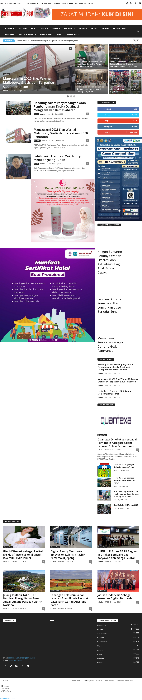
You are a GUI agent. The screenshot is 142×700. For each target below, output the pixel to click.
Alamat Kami (67, 3)
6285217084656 (15, 661)
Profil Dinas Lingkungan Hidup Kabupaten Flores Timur (124, 480)
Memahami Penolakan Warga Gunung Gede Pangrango (110, 344)
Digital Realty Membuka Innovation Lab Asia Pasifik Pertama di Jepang (67, 555)
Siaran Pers (46, 34)
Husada (83, 28)
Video (59, 34)
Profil (94, 28)
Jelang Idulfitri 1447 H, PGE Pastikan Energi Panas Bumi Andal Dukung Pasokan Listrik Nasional (22, 600)
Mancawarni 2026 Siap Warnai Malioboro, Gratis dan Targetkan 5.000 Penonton (61, 133)
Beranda (10, 28)
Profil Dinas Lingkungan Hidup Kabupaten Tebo (123, 465)
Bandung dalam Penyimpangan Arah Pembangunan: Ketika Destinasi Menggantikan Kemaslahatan (60, 106)
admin (5, 91)
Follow (134, 115)
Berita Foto (73, 34)
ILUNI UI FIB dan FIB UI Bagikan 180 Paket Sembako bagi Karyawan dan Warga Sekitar (117, 555)
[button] (138, 31)
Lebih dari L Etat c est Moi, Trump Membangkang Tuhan (57, 158)
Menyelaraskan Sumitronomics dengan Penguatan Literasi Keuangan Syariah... (51, 41)
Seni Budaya (115, 58)
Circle (134, 121)
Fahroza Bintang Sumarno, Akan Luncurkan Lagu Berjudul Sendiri (109, 305)
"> (24, 639)
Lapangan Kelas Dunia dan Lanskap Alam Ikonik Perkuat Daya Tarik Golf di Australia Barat (69, 600)
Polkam (23, 28)
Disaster (10, 34)
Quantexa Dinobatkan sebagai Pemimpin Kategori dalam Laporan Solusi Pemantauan (117, 443)
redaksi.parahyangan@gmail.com (21, 658)
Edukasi (6, 74)
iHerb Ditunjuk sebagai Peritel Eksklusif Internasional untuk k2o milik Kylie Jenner (23, 555)
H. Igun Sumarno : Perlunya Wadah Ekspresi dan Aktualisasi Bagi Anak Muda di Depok (110, 261)
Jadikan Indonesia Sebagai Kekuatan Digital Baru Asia (114, 596)
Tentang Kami (46, 3)
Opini (36, 114)
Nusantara (119, 28)
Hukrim (44, 28)
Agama (105, 28)
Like (135, 109)
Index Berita (32, 3)
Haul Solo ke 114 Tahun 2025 (125, 505)
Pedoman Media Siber (84, 3)
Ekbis (33, 28)
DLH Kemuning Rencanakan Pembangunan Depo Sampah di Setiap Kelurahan (126, 494)
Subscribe (133, 132)
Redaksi (57, 3)
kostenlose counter (7, 699)
